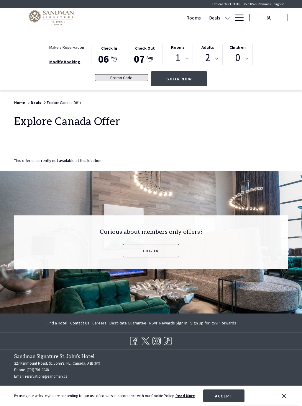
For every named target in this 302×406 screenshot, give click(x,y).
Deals (36, 102)
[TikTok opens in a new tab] (168, 340)
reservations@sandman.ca (46, 376)
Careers (99, 323)
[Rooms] (120, 17)
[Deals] (141, 17)
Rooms (178, 47)
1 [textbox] (177, 58)
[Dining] (219, 17)
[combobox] (177, 59)
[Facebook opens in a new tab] (134, 340)
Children (237, 47)
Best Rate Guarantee (127, 323)
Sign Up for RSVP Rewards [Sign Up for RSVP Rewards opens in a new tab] (213, 323)
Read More (185, 395)
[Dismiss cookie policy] (284, 395)
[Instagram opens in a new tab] (156, 340)
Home (19, 102)
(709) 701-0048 (38, 369)
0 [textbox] (237, 58)
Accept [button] (224, 396)
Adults (207, 47)
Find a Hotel (57, 323)
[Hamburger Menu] (237, 17)
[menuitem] (58, 323)
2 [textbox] (207, 58)
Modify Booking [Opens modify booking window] (64, 61)
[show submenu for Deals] (154, 17)
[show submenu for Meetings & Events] (206, 17)
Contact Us (79, 323)
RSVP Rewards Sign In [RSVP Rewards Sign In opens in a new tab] (168, 323)
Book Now (186, 79)
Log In (151, 251)
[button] (109, 54)
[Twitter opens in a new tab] (145, 340)
